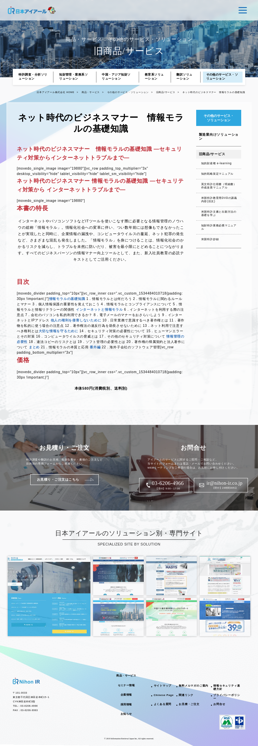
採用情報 (126, 704)
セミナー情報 (126, 685)
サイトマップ (163, 685)
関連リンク (186, 695)
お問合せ (219, 704)
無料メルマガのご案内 (193, 685)
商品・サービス (126, 675)
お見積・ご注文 (189, 704)
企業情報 (126, 694)
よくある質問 (163, 704)
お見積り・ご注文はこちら (58, 479)
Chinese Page (164, 695)
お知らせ (126, 713)
